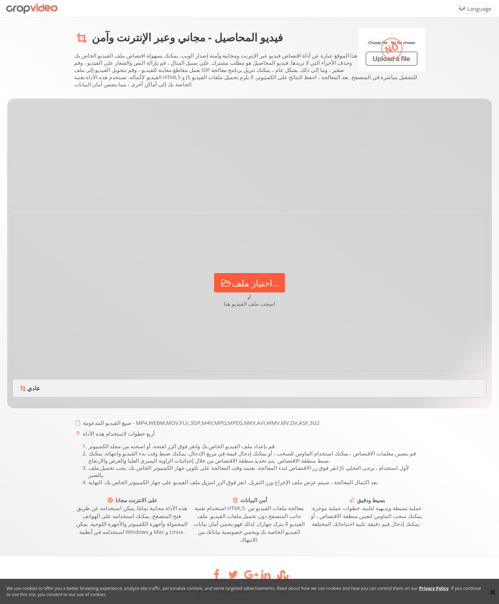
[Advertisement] (250, 159)
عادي (29, 388)
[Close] (492, 592)
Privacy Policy (434, 588)
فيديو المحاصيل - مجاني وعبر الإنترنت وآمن (187, 37)
